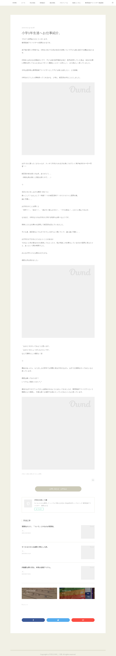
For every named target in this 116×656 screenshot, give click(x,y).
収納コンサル (76, 3)
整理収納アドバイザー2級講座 (94, 3)
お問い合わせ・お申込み (58, 489)
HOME (15, 3)
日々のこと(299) (37, 474)
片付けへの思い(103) (27, 474)
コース (23, 3)
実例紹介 (42, 3)
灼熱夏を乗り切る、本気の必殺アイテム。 (37, 567)
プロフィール (64, 3)
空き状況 (32, 3)
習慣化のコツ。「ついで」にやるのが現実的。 (38, 526)
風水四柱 (52, 3)
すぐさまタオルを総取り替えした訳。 (35, 547)
